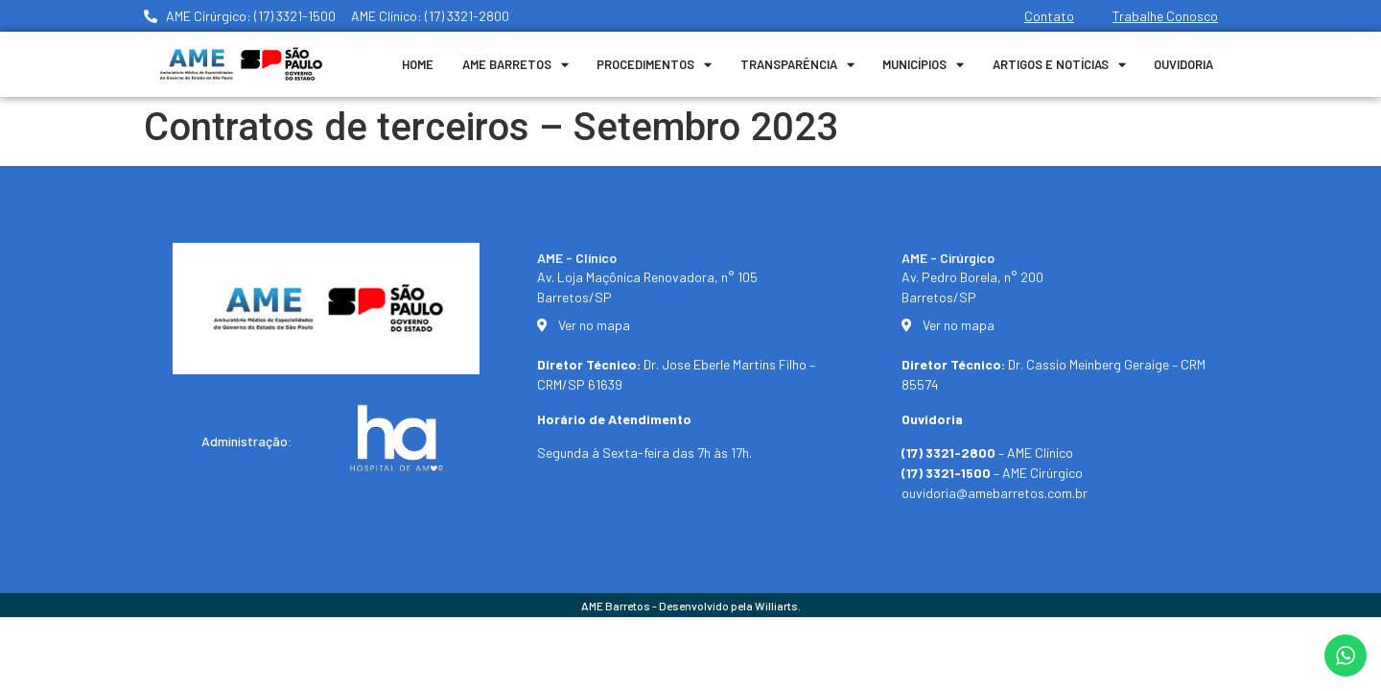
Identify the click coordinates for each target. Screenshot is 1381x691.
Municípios (923, 65)
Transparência (797, 65)
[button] (1340, 664)
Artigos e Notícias (1059, 65)
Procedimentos (654, 65)
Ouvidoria (1183, 64)
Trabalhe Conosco (1165, 16)
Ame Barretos (515, 65)
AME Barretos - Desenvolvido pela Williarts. (691, 605)
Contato (1049, 16)
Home (417, 64)
